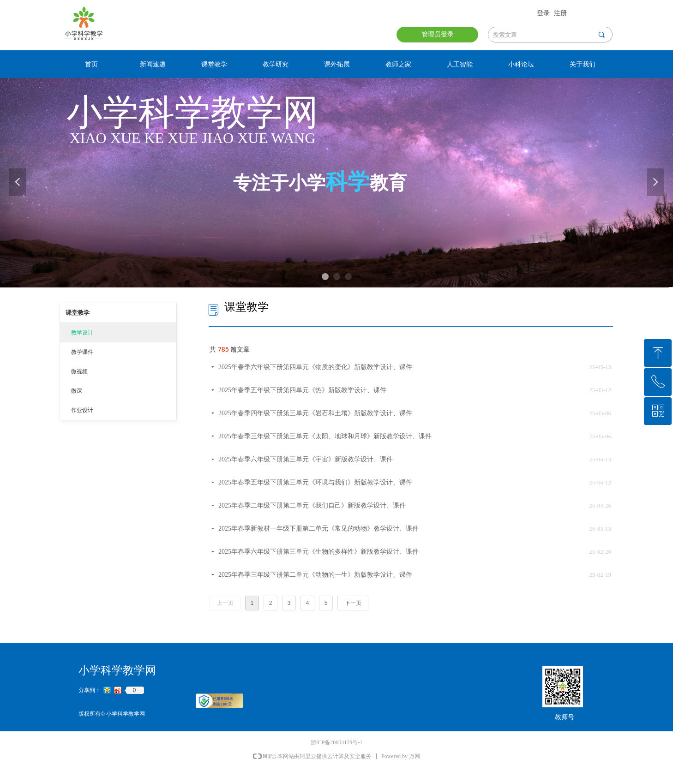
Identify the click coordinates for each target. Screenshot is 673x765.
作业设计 (82, 410)
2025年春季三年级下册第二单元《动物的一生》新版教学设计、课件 (315, 574)
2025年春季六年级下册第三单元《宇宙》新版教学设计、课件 (305, 459)
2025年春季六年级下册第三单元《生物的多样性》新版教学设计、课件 (318, 551)
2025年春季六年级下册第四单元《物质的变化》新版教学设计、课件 (315, 367)
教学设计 (82, 332)
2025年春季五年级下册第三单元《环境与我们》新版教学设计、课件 (315, 482)
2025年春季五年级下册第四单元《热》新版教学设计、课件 (302, 390)
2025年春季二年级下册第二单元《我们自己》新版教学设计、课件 (312, 505)
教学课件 (82, 352)
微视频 (79, 371)
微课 (76, 391)
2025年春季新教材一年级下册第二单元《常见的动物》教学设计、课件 (318, 528)
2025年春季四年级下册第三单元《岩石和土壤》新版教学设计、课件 (315, 413)
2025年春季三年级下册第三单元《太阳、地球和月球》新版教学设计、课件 (325, 436)
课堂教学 (78, 312)
